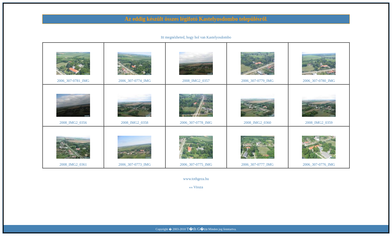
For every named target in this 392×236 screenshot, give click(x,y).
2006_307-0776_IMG (319, 164)
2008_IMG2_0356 (73, 122)
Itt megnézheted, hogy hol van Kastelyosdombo (196, 37)
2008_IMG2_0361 (73, 164)
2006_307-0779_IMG (257, 81)
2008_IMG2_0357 (195, 81)
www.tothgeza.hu (196, 179)
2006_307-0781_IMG (73, 81)
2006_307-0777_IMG (257, 164)
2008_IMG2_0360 (257, 122)
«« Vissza (196, 187)
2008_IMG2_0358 (134, 122)
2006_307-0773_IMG (135, 164)
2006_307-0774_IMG (135, 81)
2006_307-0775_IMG (196, 164)
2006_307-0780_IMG (319, 81)
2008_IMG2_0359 (318, 122)
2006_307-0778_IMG (196, 122)
